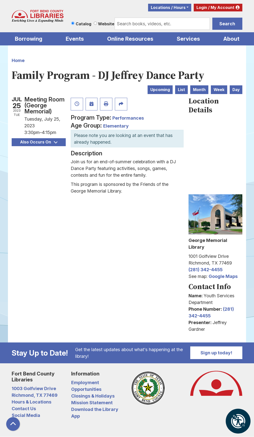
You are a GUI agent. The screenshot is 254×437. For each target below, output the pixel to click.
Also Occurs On (38, 142)
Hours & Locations (31, 401)
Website (106, 23)
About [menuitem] (231, 38)
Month (199, 89)
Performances (128, 118)
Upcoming (160, 89)
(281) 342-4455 (205, 269)
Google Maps (223, 276)
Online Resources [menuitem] (130, 38)
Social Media (26, 415)
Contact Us (24, 408)
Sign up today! (216, 352)
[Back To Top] (13, 424)
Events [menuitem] (75, 38)
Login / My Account (215, 7)
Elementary (116, 126)
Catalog (83, 23)
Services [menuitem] (188, 38)
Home (18, 60)
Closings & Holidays (93, 396)
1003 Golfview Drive (34, 388)
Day (236, 89)
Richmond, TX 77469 (35, 395)
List (181, 89)
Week (219, 89)
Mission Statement (92, 402)
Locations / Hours (168, 7)
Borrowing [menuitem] (28, 38)
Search (227, 23)
